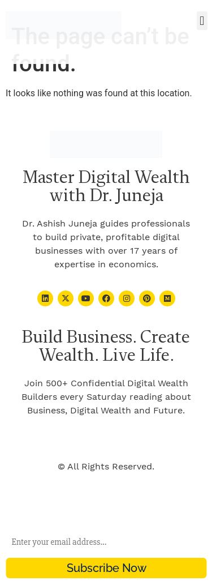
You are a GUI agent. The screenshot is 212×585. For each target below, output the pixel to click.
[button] (202, 20)
